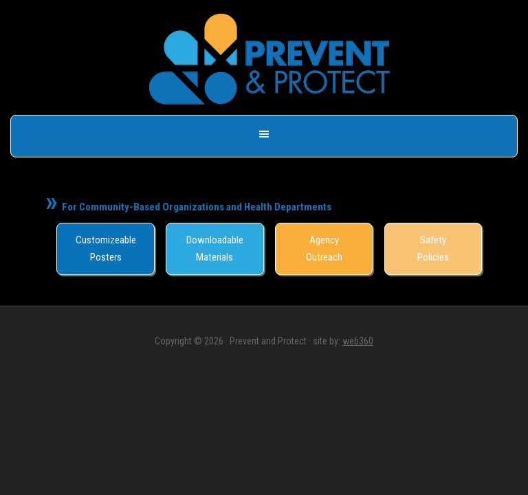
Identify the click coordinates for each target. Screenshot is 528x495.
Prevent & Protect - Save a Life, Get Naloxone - (269, 59)
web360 (357, 341)
